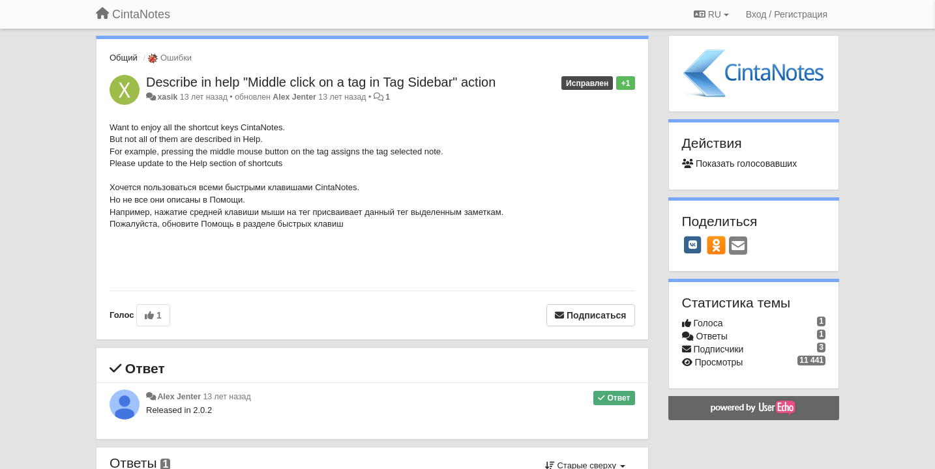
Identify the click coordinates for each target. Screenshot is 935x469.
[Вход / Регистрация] (787, 14)
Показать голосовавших (739, 163)
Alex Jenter (294, 97)
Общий (124, 58)
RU (711, 14)
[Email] (738, 246)
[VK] (693, 245)
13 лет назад (226, 396)
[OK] (716, 245)
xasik (167, 97)
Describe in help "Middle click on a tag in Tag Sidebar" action (321, 82)
